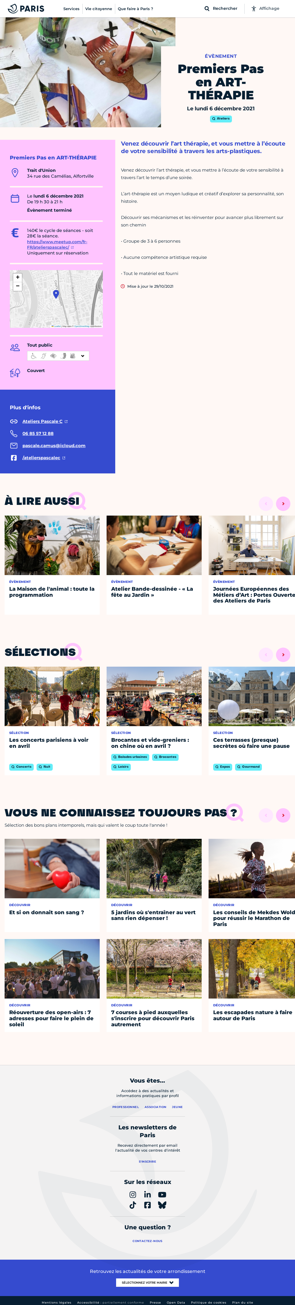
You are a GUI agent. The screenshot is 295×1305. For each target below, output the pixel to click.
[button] (56, 294)
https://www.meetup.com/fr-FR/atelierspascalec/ (57, 244)
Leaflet (56, 326)
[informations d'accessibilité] (58, 356)
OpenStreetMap (82, 326)
